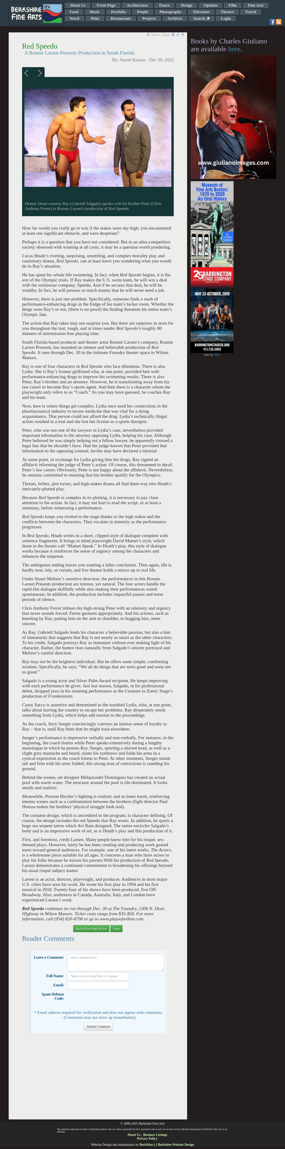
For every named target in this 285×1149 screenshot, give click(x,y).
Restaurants (121, 18)
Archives (174, 18)
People (142, 12)
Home (116, 928)
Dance (164, 5)
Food (74, 12)
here (234, 49)
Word (74, 18)
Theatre (227, 12)
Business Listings (155, 1135)
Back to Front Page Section (91, 928)
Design (186, 5)
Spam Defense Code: (53, 996)
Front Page (106, 5)
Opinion (210, 5)
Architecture (137, 5)
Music (94, 12)
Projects (149, 18)
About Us (78, 5)
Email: (58, 985)
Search (201, 18)
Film (233, 5)
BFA (217, 355)
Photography (170, 12)
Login (226, 18)
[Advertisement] (98, 1078)
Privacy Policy (147, 1138)
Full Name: (55, 976)
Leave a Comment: (49, 957)
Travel (250, 12)
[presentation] (103, 1000)
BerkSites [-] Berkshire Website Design (166, 1144)
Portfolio (118, 12)
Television (201, 12)
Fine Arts (256, 5)
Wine (95, 18)
